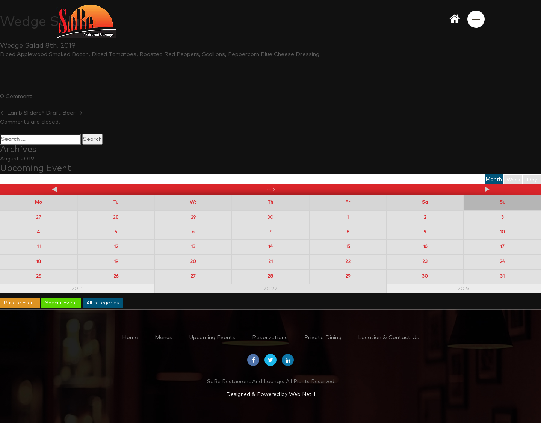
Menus (163, 337)
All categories (102, 303)
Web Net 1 (302, 394)
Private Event (20, 303)
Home (130, 337)
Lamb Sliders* (22, 113)
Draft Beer (64, 113)
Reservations (270, 337)
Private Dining (323, 337)
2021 (77, 288)
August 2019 (17, 159)
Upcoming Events (212, 337)
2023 (464, 288)
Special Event (61, 303)
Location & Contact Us (388, 337)
